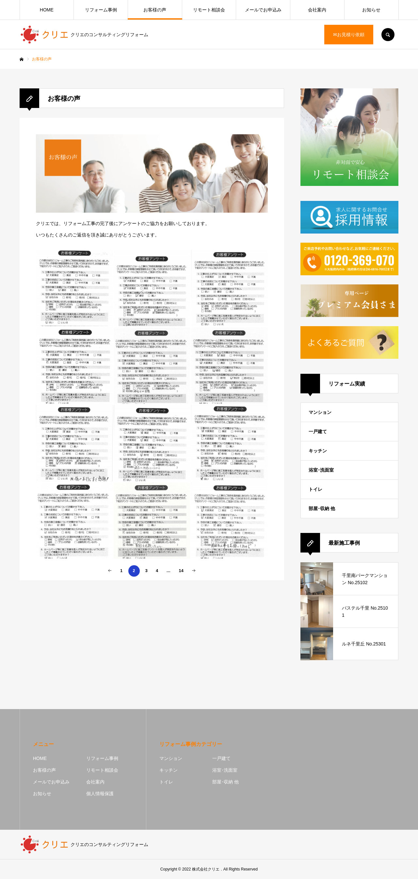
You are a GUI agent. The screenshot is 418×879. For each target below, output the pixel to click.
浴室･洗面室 (321, 470)
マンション (320, 412)
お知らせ (371, 9)
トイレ (315, 489)
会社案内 (317, 9)
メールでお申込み (263, 9)
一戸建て (318, 431)
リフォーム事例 (101, 9)
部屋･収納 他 (322, 508)
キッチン (318, 450)
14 (181, 570)
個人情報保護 (100, 793)
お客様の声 (154, 9)
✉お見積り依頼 (348, 34)
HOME (47, 9)
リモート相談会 (209, 9)
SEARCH (387, 34)
